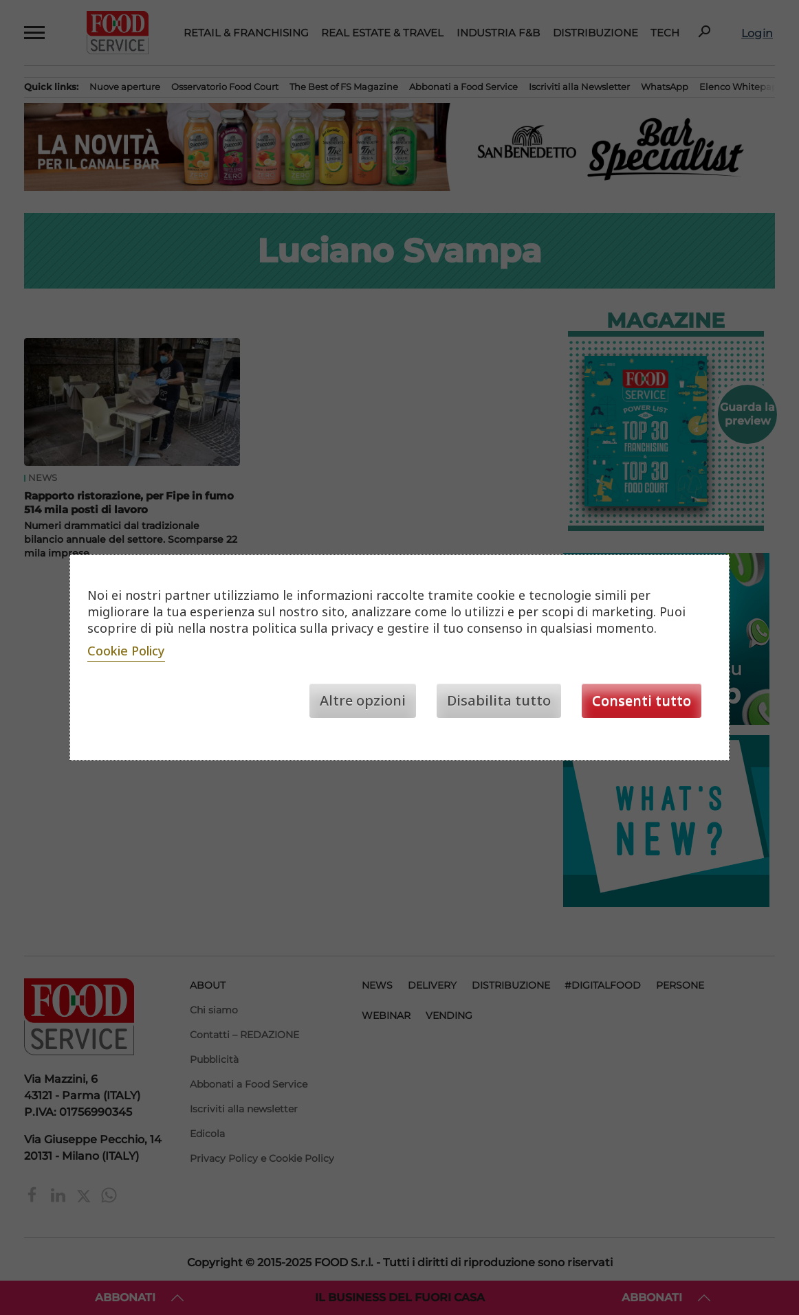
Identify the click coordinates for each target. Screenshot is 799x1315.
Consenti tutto (641, 700)
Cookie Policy (126, 650)
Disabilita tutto (499, 700)
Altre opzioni (363, 700)
